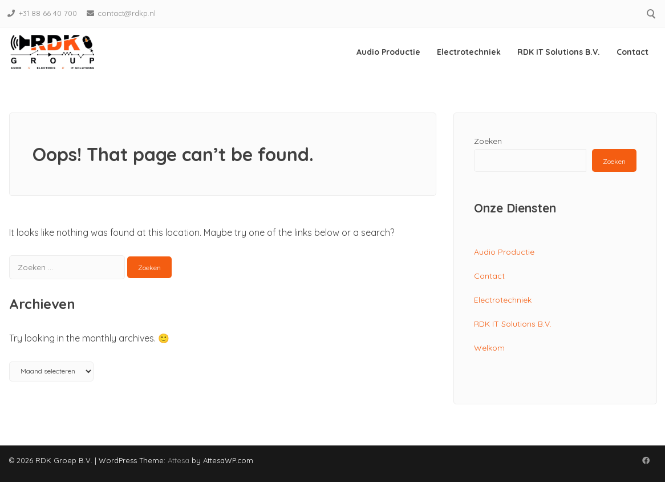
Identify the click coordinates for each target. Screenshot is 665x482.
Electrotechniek (469, 52)
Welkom (489, 348)
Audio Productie (388, 52)
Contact (632, 52)
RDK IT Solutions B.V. (558, 52)
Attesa (178, 460)
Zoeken (488, 141)
